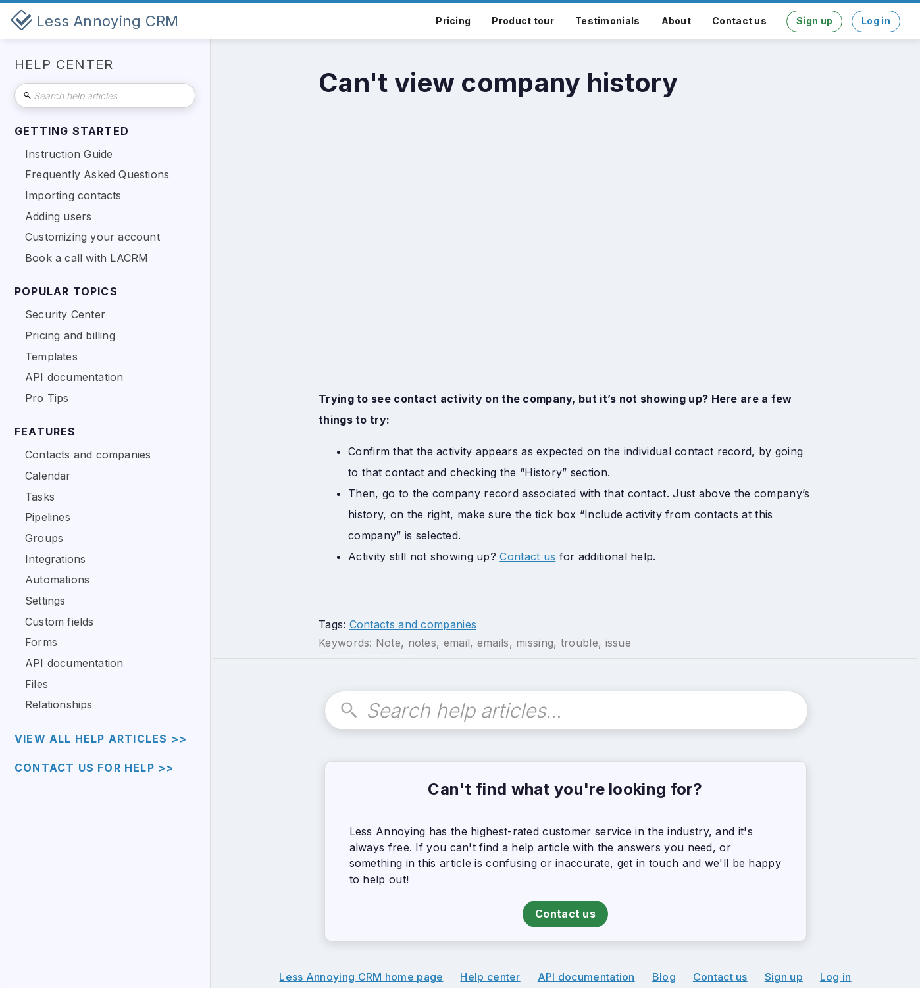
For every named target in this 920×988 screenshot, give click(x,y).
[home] (95, 21)
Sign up (814, 20)
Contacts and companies (413, 624)
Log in (875, 20)
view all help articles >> (100, 739)
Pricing (453, 20)
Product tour (523, 20)
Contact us (739, 20)
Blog (664, 976)
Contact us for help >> (94, 768)
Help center (490, 976)
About (676, 20)
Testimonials (607, 20)
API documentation (586, 976)
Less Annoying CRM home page (361, 976)
